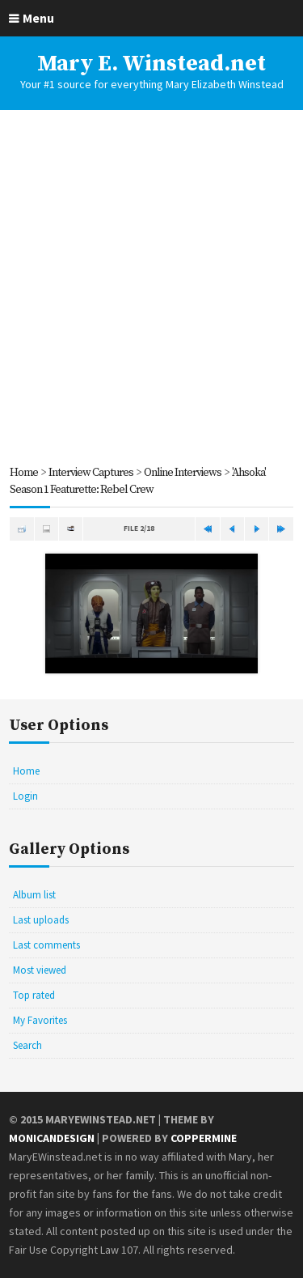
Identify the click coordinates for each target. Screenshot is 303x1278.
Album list (34, 895)
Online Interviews (182, 472)
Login (25, 796)
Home (24, 472)
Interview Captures (90, 472)
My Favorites (40, 1020)
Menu (38, 18)
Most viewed (39, 970)
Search (27, 1045)
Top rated (34, 995)
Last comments (46, 945)
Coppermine (203, 1138)
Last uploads (41, 920)
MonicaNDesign (52, 1138)
